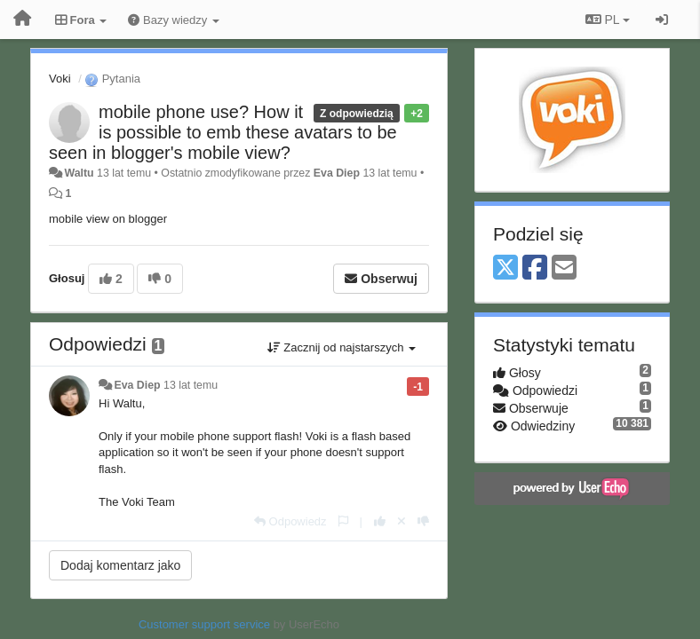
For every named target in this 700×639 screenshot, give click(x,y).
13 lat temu (190, 385)
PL (607, 19)
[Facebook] (534, 268)
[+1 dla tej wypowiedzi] (380, 521)
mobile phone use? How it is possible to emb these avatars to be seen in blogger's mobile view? (223, 132)
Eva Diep (337, 173)
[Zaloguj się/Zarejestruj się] (662, 19)
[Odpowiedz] (290, 521)
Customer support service (204, 624)
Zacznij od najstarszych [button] (341, 347)
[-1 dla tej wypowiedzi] (423, 521)
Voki (60, 78)
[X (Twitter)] (505, 268)
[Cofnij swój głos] (401, 521)
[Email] (564, 268)
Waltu (78, 173)
